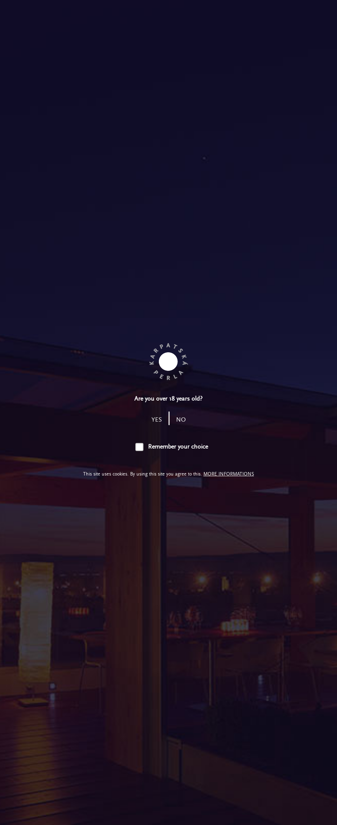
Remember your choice (178, 446)
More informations (228, 474)
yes (156, 419)
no (181, 419)
